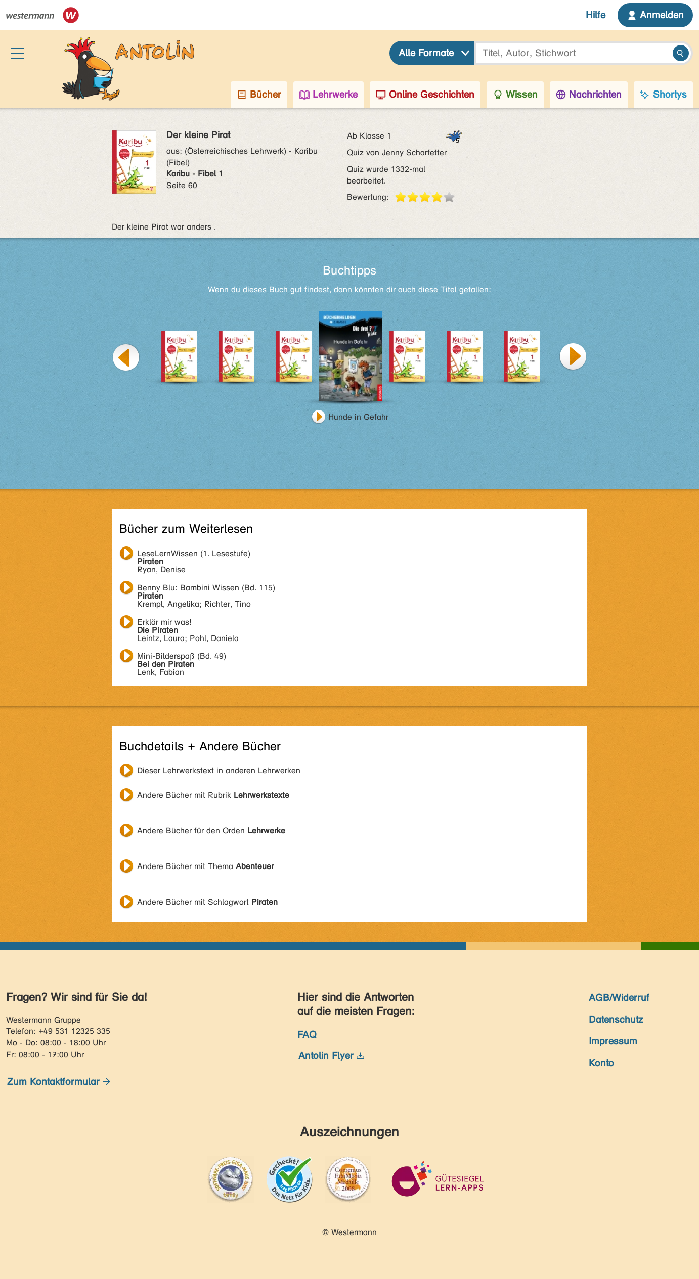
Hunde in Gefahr (358, 417)
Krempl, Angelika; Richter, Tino (206, 589)
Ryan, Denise (193, 555)
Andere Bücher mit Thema (205, 866)
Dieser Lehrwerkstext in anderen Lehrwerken (218, 770)
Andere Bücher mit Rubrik (213, 795)
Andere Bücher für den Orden (211, 830)
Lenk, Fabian (181, 657)
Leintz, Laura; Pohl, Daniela (188, 623)
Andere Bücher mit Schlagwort (207, 902)
